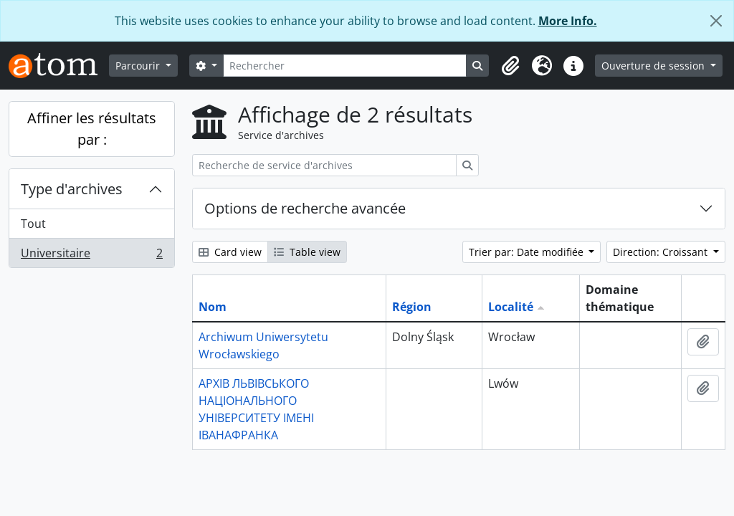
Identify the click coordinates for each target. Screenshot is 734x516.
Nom (213, 307)
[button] (510, 66)
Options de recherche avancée (305, 208)
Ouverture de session (654, 65)
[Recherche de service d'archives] (324, 165)
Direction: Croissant (661, 252)
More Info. (567, 21)
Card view (230, 252)
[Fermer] (716, 21)
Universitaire (91, 255)
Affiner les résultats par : (91, 128)
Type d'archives (72, 189)
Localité (510, 307)
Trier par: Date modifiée (527, 252)
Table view (307, 252)
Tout (33, 223)
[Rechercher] (345, 65)
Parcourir (139, 65)
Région (412, 307)
